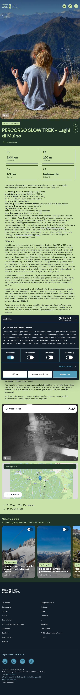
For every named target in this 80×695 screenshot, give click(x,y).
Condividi (75, 124)
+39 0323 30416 (10, 674)
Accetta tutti (65, 374)
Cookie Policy (7, 620)
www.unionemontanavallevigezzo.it (20, 237)
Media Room (45, 629)
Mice (42, 620)
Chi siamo (6, 603)
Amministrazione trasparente (13, 624)
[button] (40, 478)
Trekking (4, 17)
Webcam (44, 607)
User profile (64, 6)
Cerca (70, 6)
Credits (43, 637)
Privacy (4, 616)
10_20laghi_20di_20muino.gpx (20, 505)
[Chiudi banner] (76, 319)
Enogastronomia (47, 603)
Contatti (5, 611)
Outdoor (5, 633)
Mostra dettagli (65, 366)
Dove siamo (6, 607)
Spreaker (31, 661)
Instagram (14, 661)
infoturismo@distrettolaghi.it (12, 677)
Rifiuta (15, 374)
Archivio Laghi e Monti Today (51, 633)
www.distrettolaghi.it (9, 680)
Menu (76, 6)
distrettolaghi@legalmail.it (32, 677)
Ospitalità (44, 616)
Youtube (22, 661)
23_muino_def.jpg (15, 508)
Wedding (44, 624)
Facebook (5, 661)
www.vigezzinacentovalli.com (52, 227)
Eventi (43, 611)
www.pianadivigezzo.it (15, 225)
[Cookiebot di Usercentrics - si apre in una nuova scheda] (60, 319)
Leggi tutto (18, 552)
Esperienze (6, 629)
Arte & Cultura (7, 637)
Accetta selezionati (40, 374)
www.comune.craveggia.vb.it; (28, 234)
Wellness (5, 642)
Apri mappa (14, 494)
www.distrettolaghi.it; (51, 230)
